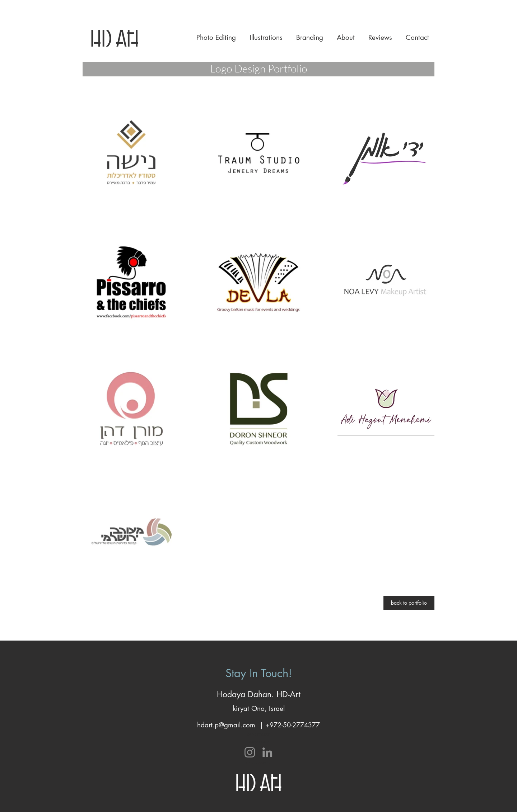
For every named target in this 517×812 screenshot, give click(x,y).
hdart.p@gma (217, 725)
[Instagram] (250, 752)
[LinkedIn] (267, 752)
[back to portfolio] (408, 603)
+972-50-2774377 (293, 725)
